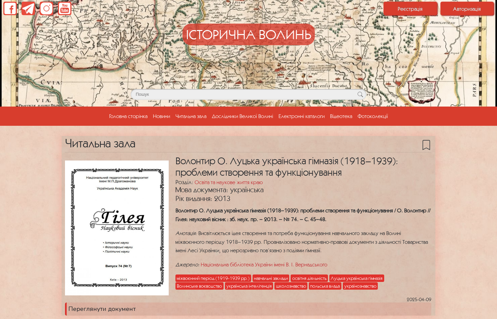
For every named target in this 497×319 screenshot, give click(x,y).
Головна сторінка (129, 115)
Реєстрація (410, 9)
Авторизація (467, 9)
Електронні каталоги (301, 116)
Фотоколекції (373, 116)
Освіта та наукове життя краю (229, 182)
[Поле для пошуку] (248, 94)
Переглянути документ (102, 309)
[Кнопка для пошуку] (360, 94)
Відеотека (341, 116)
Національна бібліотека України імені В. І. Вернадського (264, 264)
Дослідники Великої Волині (242, 116)
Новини (161, 116)
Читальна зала (190, 116)
